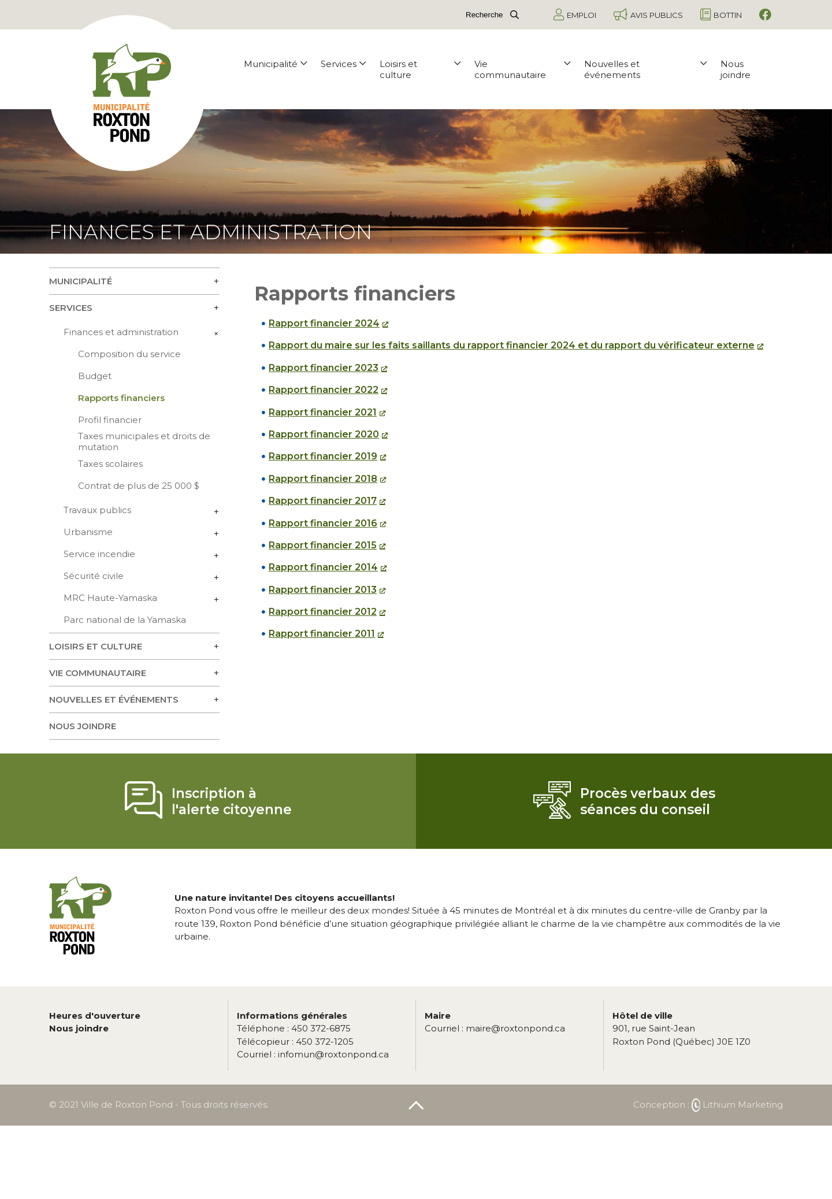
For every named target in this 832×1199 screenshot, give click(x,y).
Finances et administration (121, 331)
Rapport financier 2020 (324, 434)
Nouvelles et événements (645, 69)
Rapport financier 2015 (323, 545)
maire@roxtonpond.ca (495, 1028)
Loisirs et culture (420, 69)
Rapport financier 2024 (324, 323)
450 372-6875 (294, 1028)
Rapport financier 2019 (323, 456)
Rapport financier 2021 (323, 412)
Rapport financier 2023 (323, 367)
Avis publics (648, 15)
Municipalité (275, 63)
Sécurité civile (94, 575)
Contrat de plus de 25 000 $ (138, 485)
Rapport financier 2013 (323, 589)
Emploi (575, 15)
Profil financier (110, 419)
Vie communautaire (522, 69)
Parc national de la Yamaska (125, 619)
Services (343, 63)
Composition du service (129, 353)
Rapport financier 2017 (323, 500)
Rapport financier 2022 (323, 389)
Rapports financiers (121, 397)
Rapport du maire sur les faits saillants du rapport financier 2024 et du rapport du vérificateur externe (512, 345)
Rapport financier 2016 (323, 523)
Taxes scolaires (110, 463)
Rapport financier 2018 (323, 478)
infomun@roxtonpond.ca (313, 1054)
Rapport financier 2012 (323, 611)
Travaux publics (97, 509)
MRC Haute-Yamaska (110, 597)
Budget (95, 375)
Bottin (721, 15)
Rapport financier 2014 (323, 567)
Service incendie (99, 553)
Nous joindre (735, 69)
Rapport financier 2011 (322, 633)
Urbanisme (88, 531)
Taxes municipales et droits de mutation (144, 441)
